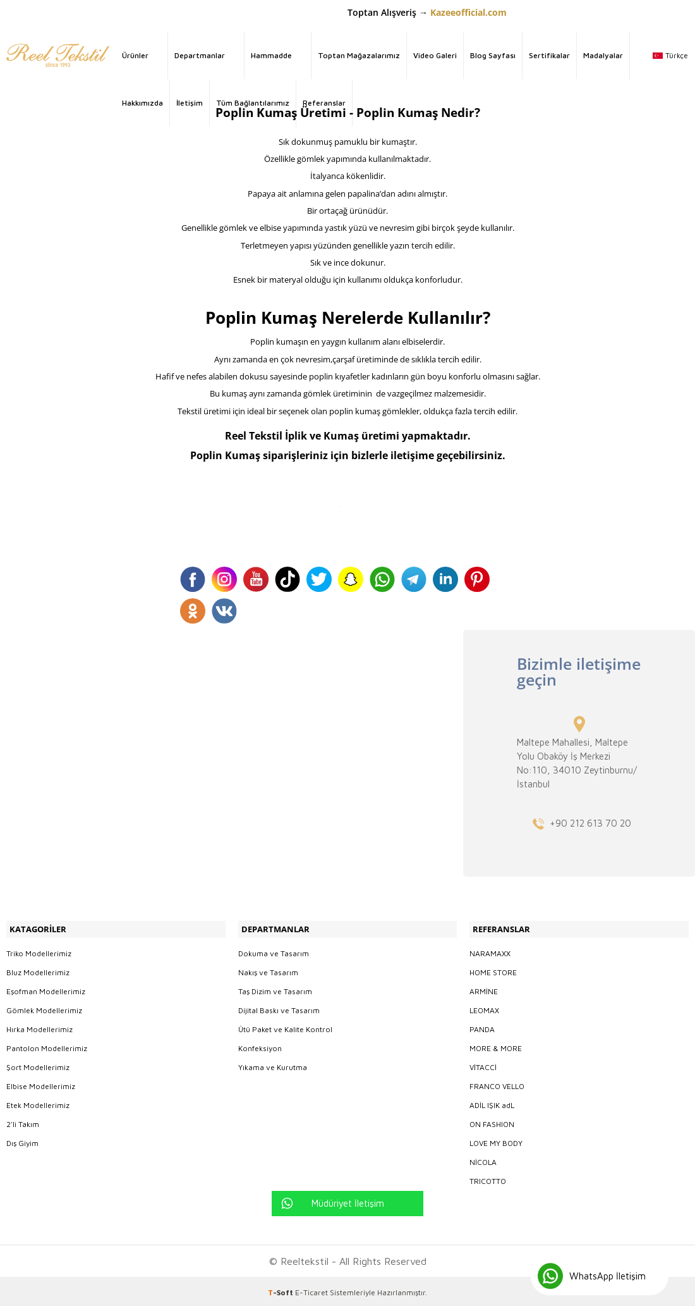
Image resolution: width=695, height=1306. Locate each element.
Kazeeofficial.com (468, 12)
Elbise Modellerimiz (40, 1083)
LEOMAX (484, 1008)
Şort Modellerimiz (38, 1064)
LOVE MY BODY (496, 1140)
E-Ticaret (311, 1290)
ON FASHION (491, 1121)
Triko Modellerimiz (38, 951)
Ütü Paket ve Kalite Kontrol (285, 1027)
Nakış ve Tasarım (268, 970)
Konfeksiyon (260, 1045)
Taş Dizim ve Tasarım (275, 989)
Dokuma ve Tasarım (273, 951)
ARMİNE (483, 989)
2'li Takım (22, 1121)
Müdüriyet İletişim (347, 1200)
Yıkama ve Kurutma (272, 1064)
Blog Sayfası (493, 55)
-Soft (281, 1290)
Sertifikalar (549, 55)
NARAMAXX (490, 951)
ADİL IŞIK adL (491, 1102)
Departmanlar (199, 55)
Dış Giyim (22, 1140)
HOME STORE (493, 970)
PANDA (482, 1027)
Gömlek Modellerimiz (44, 1008)
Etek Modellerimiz (38, 1102)
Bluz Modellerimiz (38, 970)
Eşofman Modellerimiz (45, 989)
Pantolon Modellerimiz (46, 1045)
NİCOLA (483, 1159)
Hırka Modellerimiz (39, 1027)
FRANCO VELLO (496, 1083)
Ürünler (135, 55)
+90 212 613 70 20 (590, 823)
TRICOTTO (487, 1178)
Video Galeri (435, 55)
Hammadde (271, 55)
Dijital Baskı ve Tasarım (279, 1008)
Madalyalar (603, 55)
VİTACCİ (483, 1064)
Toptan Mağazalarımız (359, 55)
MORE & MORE (495, 1045)
